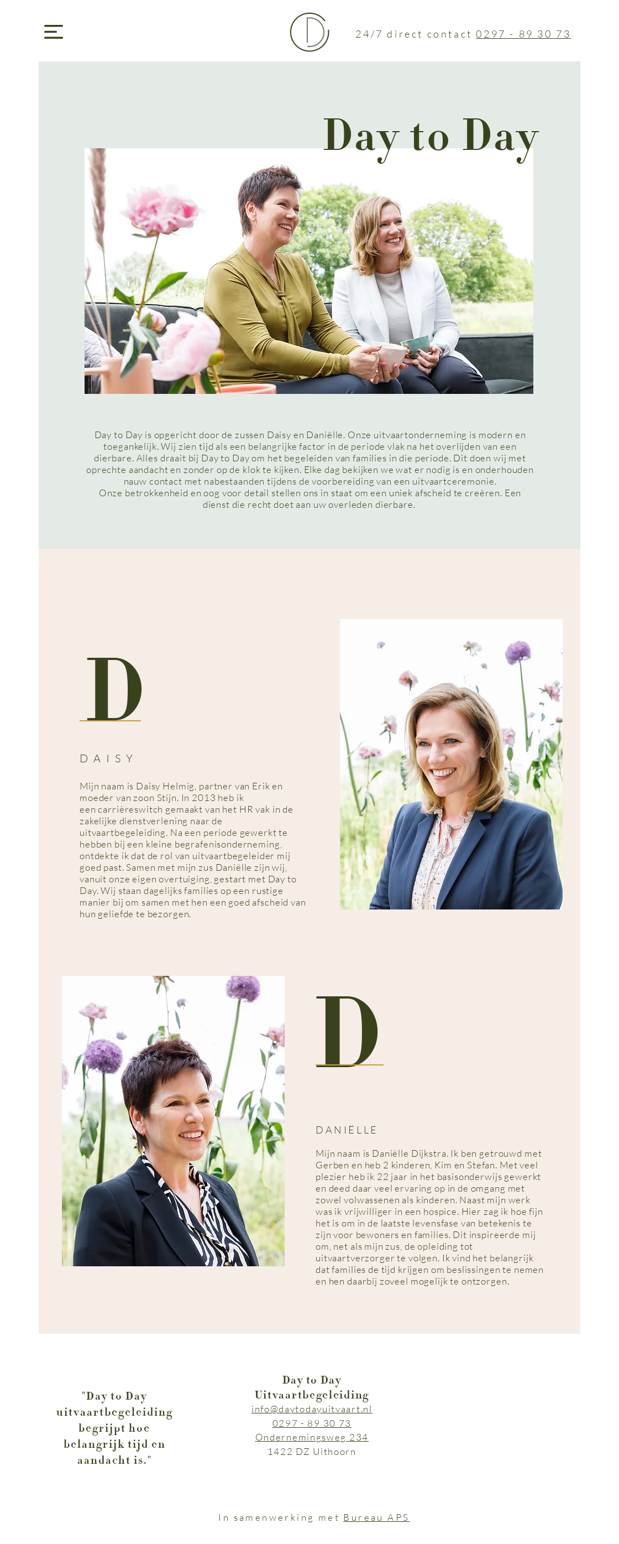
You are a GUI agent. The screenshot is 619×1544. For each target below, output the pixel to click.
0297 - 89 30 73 (523, 34)
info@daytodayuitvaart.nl (312, 1409)
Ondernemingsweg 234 (312, 1437)
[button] (53, 32)
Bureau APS (376, 1517)
